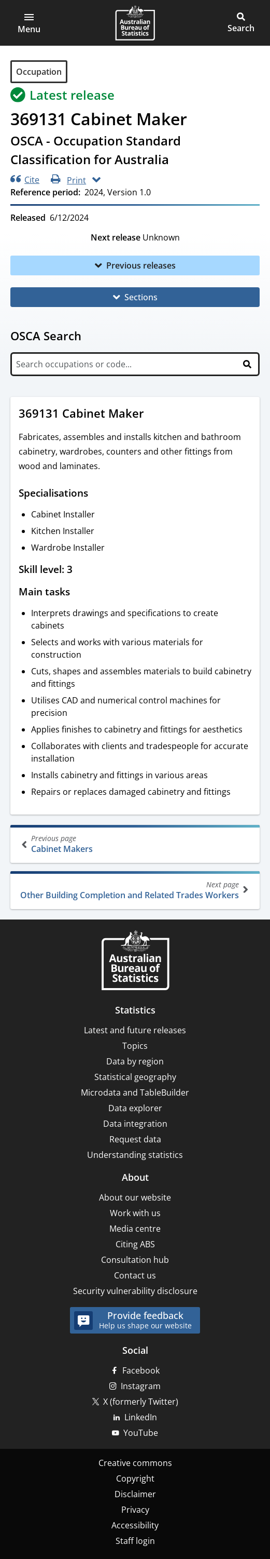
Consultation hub (135, 1259)
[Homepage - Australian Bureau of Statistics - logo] (135, 23)
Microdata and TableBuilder (135, 1092)
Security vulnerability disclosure (135, 1291)
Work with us (135, 1213)
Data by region (135, 1061)
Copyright (135, 1478)
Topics (135, 1045)
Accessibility (135, 1525)
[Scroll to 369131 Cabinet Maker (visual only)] (154, 414)
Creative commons (135, 1463)
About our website (135, 1197)
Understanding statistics (135, 1155)
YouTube (140, 1432)
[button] (29, 23)
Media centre (135, 1228)
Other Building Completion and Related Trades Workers (134, 890)
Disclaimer (135, 1494)
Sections (141, 297)
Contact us (135, 1275)
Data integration (135, 1123)
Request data (135, 1139)
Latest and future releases (135, 1030)
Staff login (135, 1541)
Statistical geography (135, 1077)
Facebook (141, 1370)
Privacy (135, 1509)
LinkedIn (140, 1417)
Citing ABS (135, 1244)
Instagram (141, 1386)
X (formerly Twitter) (140, 1401)
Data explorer (135, 1108)
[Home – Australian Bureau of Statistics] (135, 961)
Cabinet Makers (136, 844)
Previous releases (141, 265)
